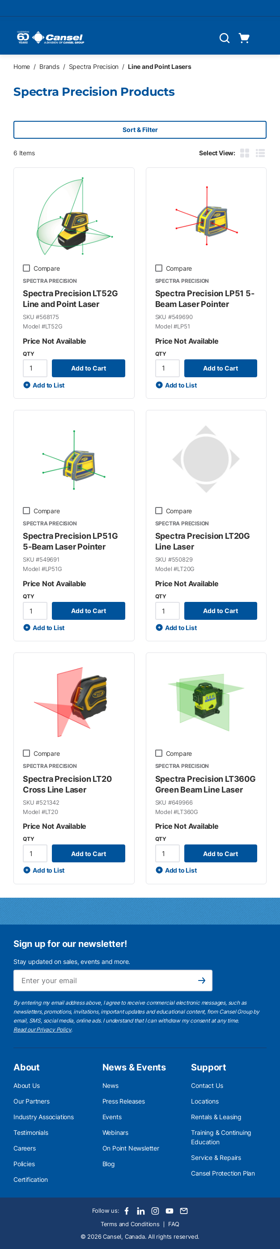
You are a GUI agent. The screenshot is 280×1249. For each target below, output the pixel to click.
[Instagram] (155, 1211)
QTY (28, 353)
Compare (47, 268)
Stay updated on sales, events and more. (71, 961)
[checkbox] (26, 268)
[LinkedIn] (140, 1211)
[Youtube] (169, 1211)
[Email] (183, 1211)
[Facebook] (126, 1211)
